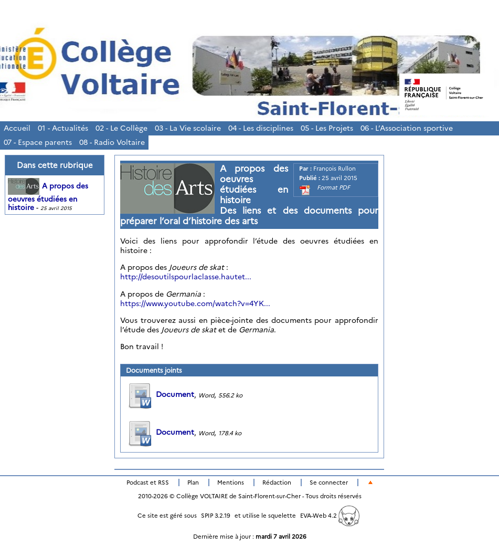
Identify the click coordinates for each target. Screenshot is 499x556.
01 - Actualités (63, 128)
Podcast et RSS (147, 482)
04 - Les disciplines (260, 128)
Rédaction (276, 482)
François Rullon (334, 168)
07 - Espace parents (38, 142)
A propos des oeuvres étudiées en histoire (48, 197)
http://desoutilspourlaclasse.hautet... (185, 276)
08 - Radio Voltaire (112, 142)
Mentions (230, 482)
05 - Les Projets (327, 128)
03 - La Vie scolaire (188, 128)
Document (160, 394)
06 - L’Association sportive (406, 128)
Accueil (17, 128)
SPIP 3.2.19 (215, 515)
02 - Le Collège (121, 128)
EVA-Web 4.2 (329, 515)
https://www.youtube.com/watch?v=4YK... (195, 303)
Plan (193, 482)
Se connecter (329, 482)
